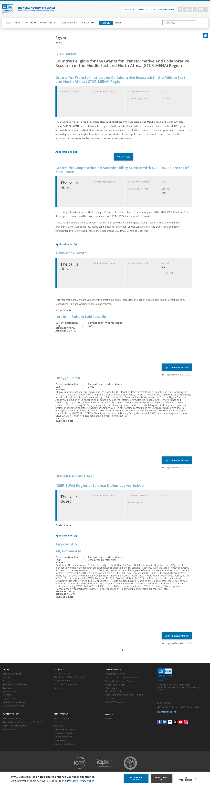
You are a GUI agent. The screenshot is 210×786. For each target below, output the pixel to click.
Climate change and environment (121, 677)
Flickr (190, 9)
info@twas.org (168, 711)
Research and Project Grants (119, 681)
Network (31, 22)
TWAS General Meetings (15, 684)
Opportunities (48, 22)
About (18, 22)
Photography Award (115, 674)
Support (106, 22)
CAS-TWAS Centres (114, 702)
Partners (58, 688)
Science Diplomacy (12, 718)
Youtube (200, 9)
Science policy (69, 22)
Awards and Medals (115, 685)
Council (6, 677)
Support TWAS (10, 691)
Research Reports (63, 733)
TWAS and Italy (10, 688)
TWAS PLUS (128, 9)
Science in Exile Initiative (15, 726)
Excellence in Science (64, 729)
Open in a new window (177, 367)
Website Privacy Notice (14, 702)
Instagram (205, 9)
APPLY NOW (123, 156)
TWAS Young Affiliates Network (69, 677)
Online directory (62, 673)
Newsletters (60, 722)
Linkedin (185, 9)
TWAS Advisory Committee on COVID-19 (22, 722)
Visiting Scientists (113, 691)
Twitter (195, 9)
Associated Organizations (67, 684)
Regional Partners (63, 680)
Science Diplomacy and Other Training (124, 695)
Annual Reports (61, 718)
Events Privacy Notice (13, 706)
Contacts (142, 9)
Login (152, 9)
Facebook (180, 9)
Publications (88, 22)
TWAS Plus (59, 726)
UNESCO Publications (64, 744)
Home (8, 22)
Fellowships (111, 688)
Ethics (6, 681)
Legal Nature (9, 698)
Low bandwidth (166, 9)
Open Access (60, 740)
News (118, 22)
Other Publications (63, 737)
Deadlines (110, 698)
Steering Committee (12, 674)
